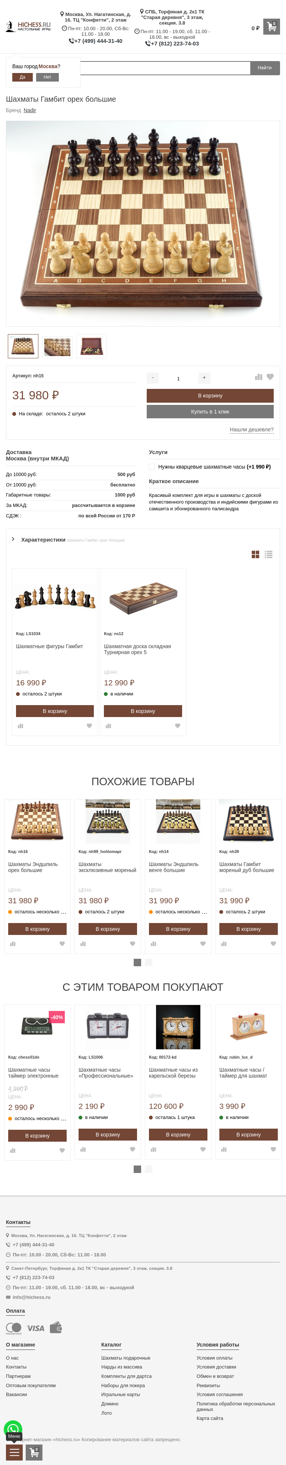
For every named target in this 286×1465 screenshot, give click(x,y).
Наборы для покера (123, 1385)
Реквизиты (208, 1385)
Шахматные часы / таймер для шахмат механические (243, 1073)
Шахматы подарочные (125, 1358)
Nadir (30, 110)
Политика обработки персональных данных (236, 1406)
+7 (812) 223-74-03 (175, 43)
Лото (106, 1413)
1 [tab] (137, 962)
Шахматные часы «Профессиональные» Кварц (106, 1073)
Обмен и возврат (215, 1376)
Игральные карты (120, 1394)
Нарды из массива (121, 1367)
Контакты (16, 1367)
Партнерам (18, 1376)
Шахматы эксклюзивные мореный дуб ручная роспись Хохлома (107, 867)
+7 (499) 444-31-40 (98, 41)
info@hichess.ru (32, 1297)
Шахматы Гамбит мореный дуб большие (246, 867)
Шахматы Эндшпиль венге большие (173, 867)
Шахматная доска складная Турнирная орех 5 (137, 649)
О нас (12, 1358)
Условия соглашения (220, 1394)
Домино (109, 1404)
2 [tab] (148, 962)
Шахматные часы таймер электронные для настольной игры (34, 1073)
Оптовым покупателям (31, 1385)
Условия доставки (216, 1367)
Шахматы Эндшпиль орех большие (33, 867)
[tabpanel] (37, 876)
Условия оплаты (214, 1358)
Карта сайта (210, 1418)
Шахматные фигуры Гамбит (49, 646)
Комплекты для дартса (126, 1376)
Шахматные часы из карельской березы (173, 1073)
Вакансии (16, 1394)
